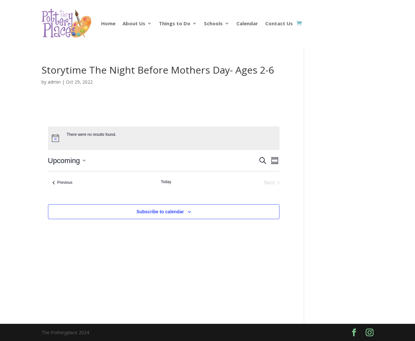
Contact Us (279, 23)
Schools (213, 23)
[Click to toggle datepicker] (67, 160)
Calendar (247, 23)
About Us (134, 23)
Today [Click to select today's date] (166, 182)
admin (54, 82)
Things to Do (174, 23)
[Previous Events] (63, 182)
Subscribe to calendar (160, 211)
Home (108, 23)
